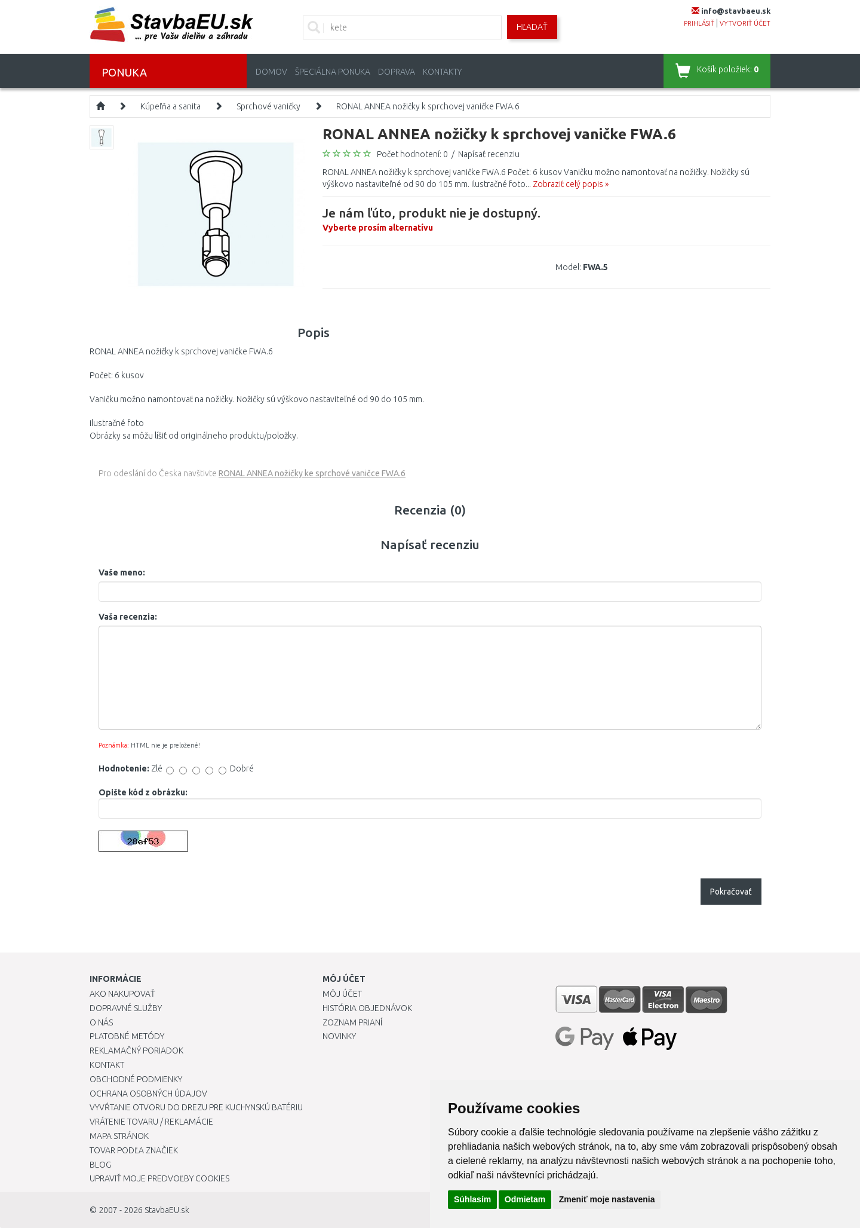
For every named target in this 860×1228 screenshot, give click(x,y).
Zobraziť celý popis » (571, 184)
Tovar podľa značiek (134, 1150)
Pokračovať (731, 891)
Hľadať (532, 27)
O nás (101, 1022)
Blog (100, 1164)
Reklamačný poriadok (136, 1050)
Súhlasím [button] (472, 1199)
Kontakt (107, 1065)
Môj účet (342, 994)
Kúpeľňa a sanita (170, 106)
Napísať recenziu (489, 154)
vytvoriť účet (745, 23)
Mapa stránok (119, 1136)
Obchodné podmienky (136, 1079)
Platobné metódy (127, 1036)
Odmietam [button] (525, 1199)
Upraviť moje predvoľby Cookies (159, 1178)
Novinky (339, 1036)
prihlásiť (699, 23)
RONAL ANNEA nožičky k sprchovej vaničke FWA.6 (428, 106)
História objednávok (367, 1008)
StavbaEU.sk (167, 1210)
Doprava (396, 71)
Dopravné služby (126, 1008)
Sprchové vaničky (268, 106)
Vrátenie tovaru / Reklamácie (151, 1121)
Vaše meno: (122, 572)
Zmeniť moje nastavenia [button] (607, 1199)
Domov (271, 71)
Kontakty (442, 71)
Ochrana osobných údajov (148, 1093)
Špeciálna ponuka (332, 71)
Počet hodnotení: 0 (412, 154)
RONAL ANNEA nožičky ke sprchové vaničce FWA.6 (312, 473)
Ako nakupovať (122, 994)
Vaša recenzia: (128, 616)
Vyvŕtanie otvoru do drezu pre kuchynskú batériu (196, 1107)
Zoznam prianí (352, 1022)
